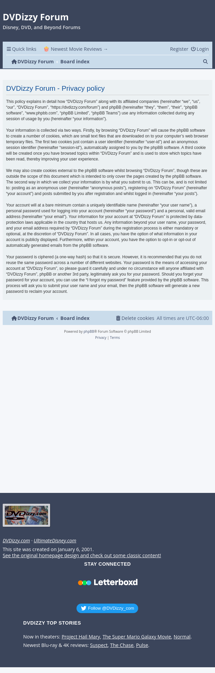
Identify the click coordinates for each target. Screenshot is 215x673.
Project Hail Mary (81, 637)
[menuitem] (200, 49)
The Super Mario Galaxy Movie (137, 637)
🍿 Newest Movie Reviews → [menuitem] (75, 49)
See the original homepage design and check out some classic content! (82, 555)
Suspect (99, 645)
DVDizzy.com (16, 541)
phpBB (89, 331)
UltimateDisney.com (55, 541)
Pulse (142, 645)
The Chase (121, 645)
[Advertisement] (106, 418)
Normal (182, 637)
